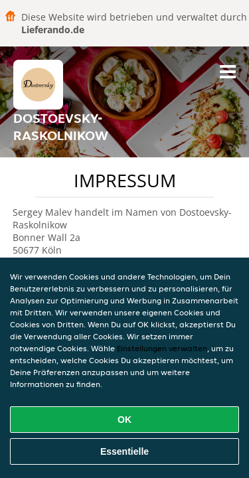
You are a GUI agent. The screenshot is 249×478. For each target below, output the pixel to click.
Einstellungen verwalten (162, 348)
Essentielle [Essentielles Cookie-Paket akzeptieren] (124, 451)
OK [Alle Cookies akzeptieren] (124, 419)
